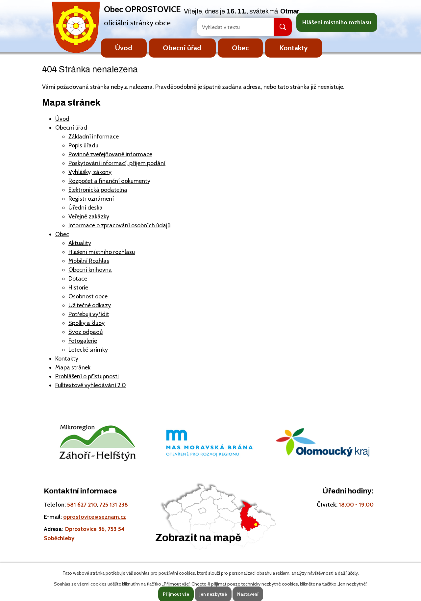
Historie (78, 287)
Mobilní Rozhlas (88, 260)
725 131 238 (113, 504)
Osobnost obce (88, 296)
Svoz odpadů (85, 332)
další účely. (348, 573)
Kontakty (293, 47)
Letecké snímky (88, 349)
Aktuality (79, 243)
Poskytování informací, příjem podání (116, 163)
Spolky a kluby (86, 323)
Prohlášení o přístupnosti (87, 376)
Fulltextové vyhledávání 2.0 (90, 385)
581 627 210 (82, 504)
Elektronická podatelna (97, 189)
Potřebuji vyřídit (88, 314)
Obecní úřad (182, 47)
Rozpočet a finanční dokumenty (109, 181)
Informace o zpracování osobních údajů (119, 225)
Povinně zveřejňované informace (110, 154)
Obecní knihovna (90, 269)
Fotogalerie (82, 340)
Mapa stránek (72, 367)
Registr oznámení (91, 198)
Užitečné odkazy (89, 305)
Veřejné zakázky (88, 216)
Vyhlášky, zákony (89, 172)
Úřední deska (85, 207)
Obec (240, 47)
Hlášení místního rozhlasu (336, 22)
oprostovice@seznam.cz (94, 516)
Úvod (123, 47)
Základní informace (93, 136)
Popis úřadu (83, 145)
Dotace (77, 278)
